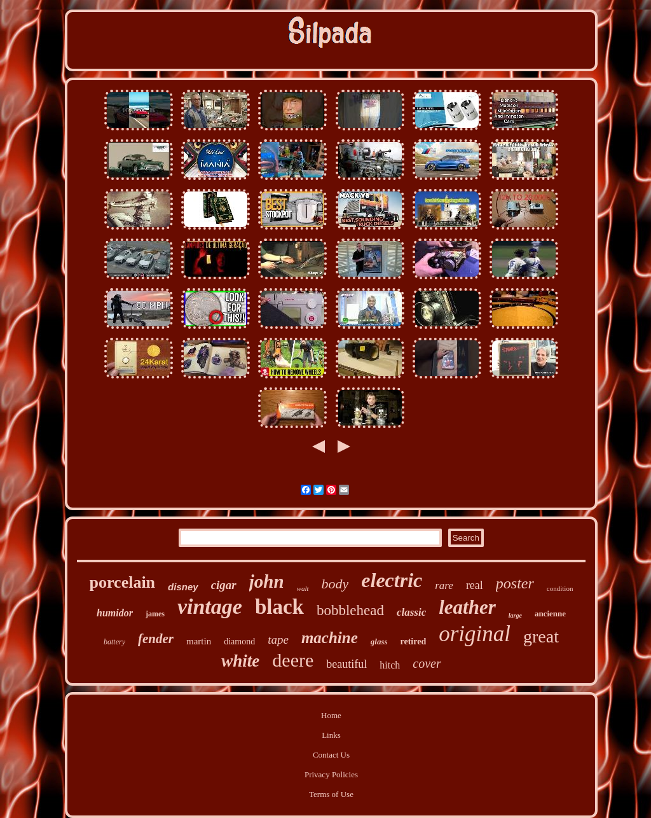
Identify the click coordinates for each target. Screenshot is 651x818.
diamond (239, 641)
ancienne (550, 613)
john (266, 581)
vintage (209, 606)
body (335, 584)
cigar (223, 585)
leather (467, 607)
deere (292, 659)
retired (414, 641)
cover (427, 663)
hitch (390, 665)
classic (411, 612)
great (541, 636)
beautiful (346, 664)
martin (198, 641)
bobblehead (350, 610)
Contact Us (331, 754)
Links (331, 735)
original (475, 633)
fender (156, 638)
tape (278, 639)
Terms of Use (331, 794)
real (474, 585)
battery (114, 641)
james (155, 613)
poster (515, 583)
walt (303, 588)
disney (183, 586)
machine (329, 637)
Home (331, 715)
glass (379, 641)
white (240, 660)
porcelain (123, 582)
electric (391, 580)
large (515, 615)
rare (444, 585)
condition (560, 588)
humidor (115, 612)
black (279, 606)
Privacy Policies (331, 774)
